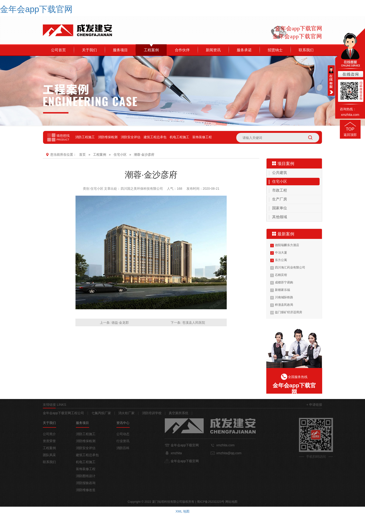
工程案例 (151, 50)
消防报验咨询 (85, 483)
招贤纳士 (275, 50)
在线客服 (331, 80)
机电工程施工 (179, 137)
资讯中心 (122, 423)
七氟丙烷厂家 (101, 413)
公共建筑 (279, 173)
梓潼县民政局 (284, 304)
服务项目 (120, 50)
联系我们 (306, 50)
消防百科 (122, 448)
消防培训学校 (152, 413)
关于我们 (89, 50)
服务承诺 (244, 50)
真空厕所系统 (178, 413)
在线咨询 (350, 74)
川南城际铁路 (284, 297)
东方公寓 (281, 260)
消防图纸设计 (85, 476)
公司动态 (122, 434)
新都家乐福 (282, 290)
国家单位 (279, 208)
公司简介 (49, 434)
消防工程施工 (85, 137)
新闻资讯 (213, 50)
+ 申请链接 (314, 404)
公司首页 (58, 50)
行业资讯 (122, 441)
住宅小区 (120, 154)
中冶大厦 (281, 252)
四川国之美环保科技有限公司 (142, 188)
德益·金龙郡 (120, 322)
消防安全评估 (130, 137)
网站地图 (231, 501)
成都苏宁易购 (284, 282)
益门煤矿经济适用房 (288, 312)
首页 (82, 154)
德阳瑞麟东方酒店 (287, 245)
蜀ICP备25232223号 (211, 501)
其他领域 (279, 217)
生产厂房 (279, 199)
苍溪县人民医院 (193, 322)
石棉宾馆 (281, 275)
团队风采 (49, 455)
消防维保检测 (108, 137)
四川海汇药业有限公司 (290, 267)
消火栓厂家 (126, 413)
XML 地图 (182, 511)
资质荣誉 (49, 441)
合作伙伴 (182, 50)
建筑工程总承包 (155, 137)
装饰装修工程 (202, 137)
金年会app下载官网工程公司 (63, 413)
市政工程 (279, 190)
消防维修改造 (85, 490)
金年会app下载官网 (36, 9)
